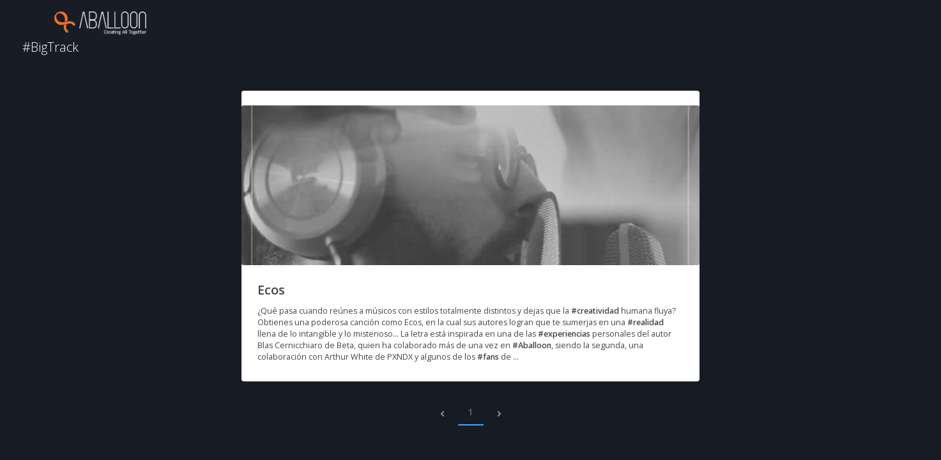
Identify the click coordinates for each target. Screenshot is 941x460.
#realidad (645, 322)
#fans (488, 356)
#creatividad (595, 310)
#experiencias (564, 333)
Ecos (271, 289)
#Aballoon (531, 345)
